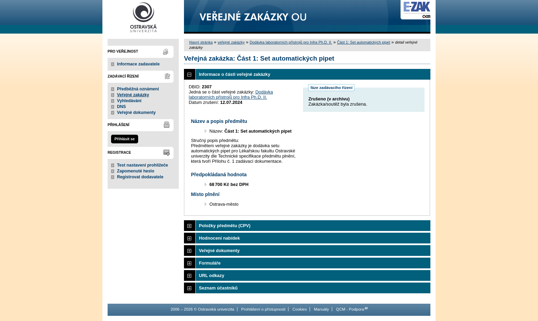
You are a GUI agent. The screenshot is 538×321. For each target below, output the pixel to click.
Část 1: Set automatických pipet (363, 42)
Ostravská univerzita (143, 17)
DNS (121, 106)
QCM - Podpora (350, 309)
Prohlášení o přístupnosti (263, 309)
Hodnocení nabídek (219, 238)
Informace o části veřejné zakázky (234, 74)
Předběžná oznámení (138, 89)
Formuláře (210, 263)
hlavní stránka (201, 42)
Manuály (321, 309)
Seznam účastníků (218, 288)
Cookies (299, 309)
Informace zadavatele (138, 64)
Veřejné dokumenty (136, 112)
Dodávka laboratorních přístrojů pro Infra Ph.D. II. (291, 42)
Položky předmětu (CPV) (225, 225)
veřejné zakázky (231, 42)
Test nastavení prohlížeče (142, 165)
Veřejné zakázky (133, 94)
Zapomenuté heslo (135, 171)
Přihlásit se (125, 139)
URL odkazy (211, 275)
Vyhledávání (129, 100)
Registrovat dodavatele (140, 177)
